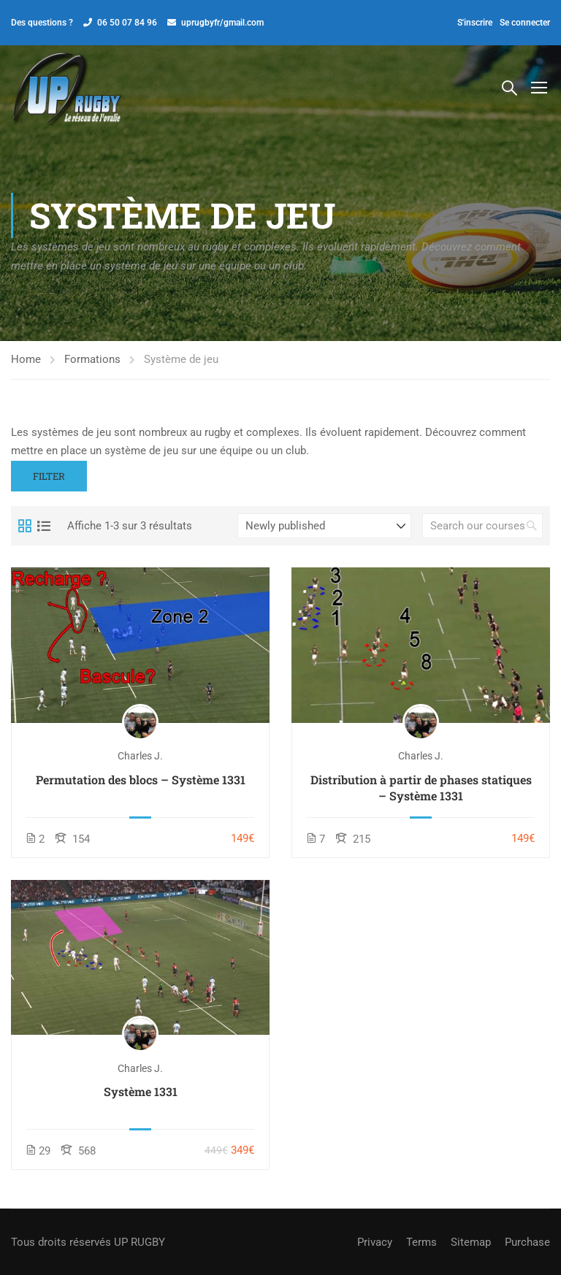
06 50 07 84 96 (127, 23)
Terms (421, 1242)
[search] (532, 528)
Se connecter (525, 23)
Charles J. (140, 759)
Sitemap (471, 1242)
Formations (92, 362)
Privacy (374, 1242)
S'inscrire (474, 23)
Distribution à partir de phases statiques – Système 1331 (421, 789)
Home (26, 362)
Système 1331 (141, 1093)
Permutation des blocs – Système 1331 (140, 781)
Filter (49, 478)
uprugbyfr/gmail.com (222, 23)
